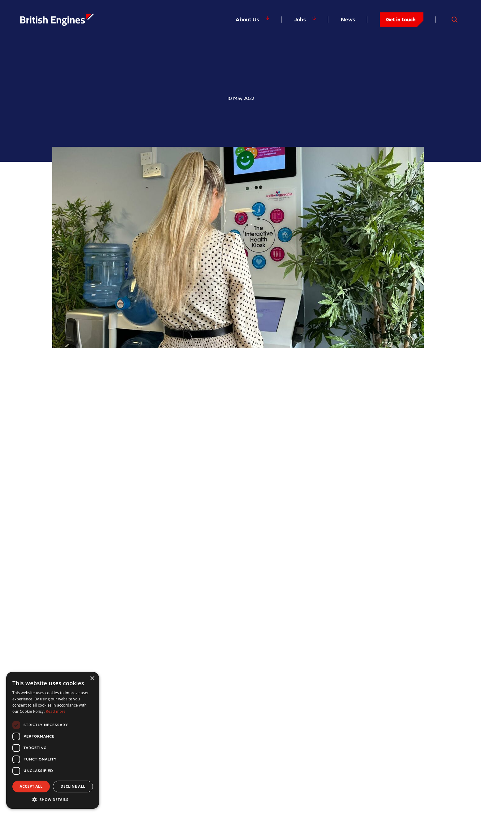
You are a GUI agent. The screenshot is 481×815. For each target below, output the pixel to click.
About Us (247, 19)
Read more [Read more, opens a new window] (56, 711)
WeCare (233, 609)
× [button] (92, 678)
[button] (52, 799)
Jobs (300, 19)
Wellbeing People (142, 390)
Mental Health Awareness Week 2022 (151, 364)
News (348, 19)
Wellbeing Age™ (368, 458)
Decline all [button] (73, 786)
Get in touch (401, 19)
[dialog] (52, 740)
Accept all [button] (31, 786)
